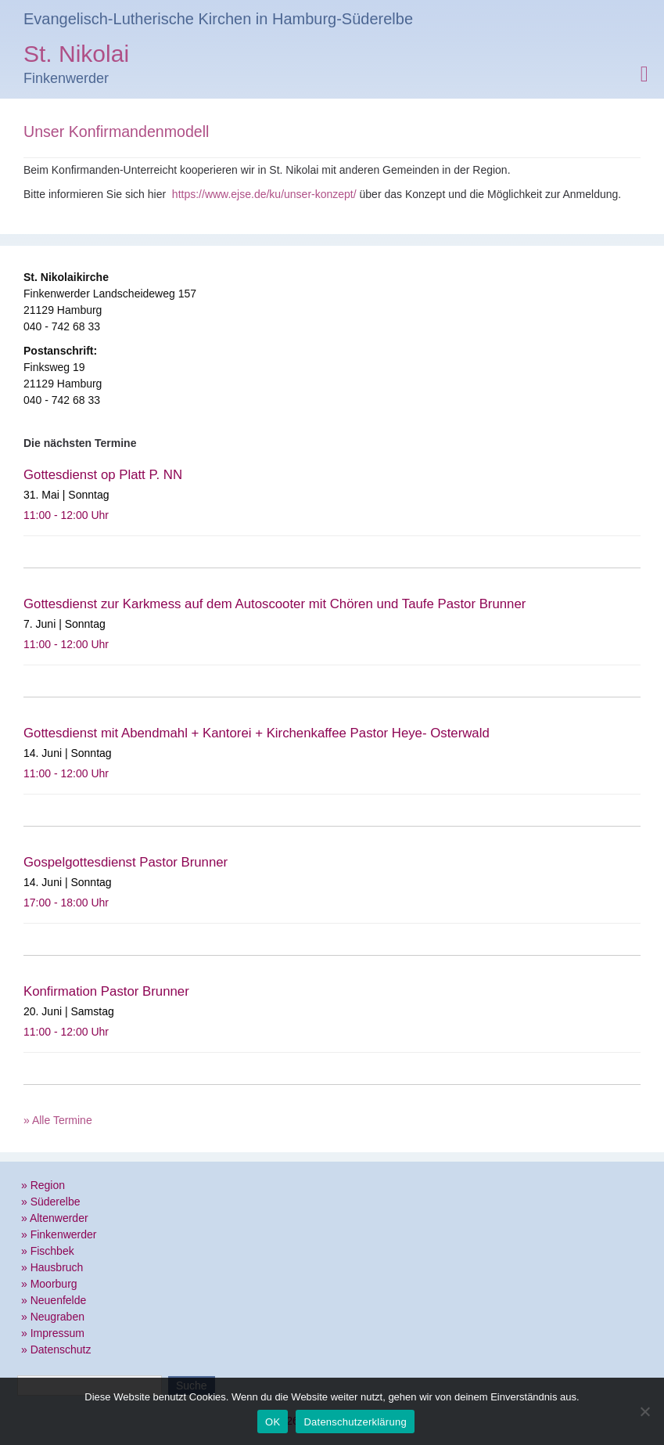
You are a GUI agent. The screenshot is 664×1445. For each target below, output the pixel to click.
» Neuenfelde (53, 1300)
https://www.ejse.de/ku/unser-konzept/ (264, 194)
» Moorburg (49, 1283)
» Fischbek (47, 1251)
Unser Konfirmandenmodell (116, 131)
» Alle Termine (57, 1120)
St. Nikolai (76, 56)
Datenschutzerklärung (354, 1422)
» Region (43, 1185)
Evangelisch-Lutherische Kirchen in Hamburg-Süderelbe (218, 18)
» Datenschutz (56, 1349)
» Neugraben (52, 1316)
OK (272, 1422)
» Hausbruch (52, 1267)
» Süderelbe (51, 1201)
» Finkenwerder (59, 1234)
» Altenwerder (54, 1218)
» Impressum (52, 1333)
